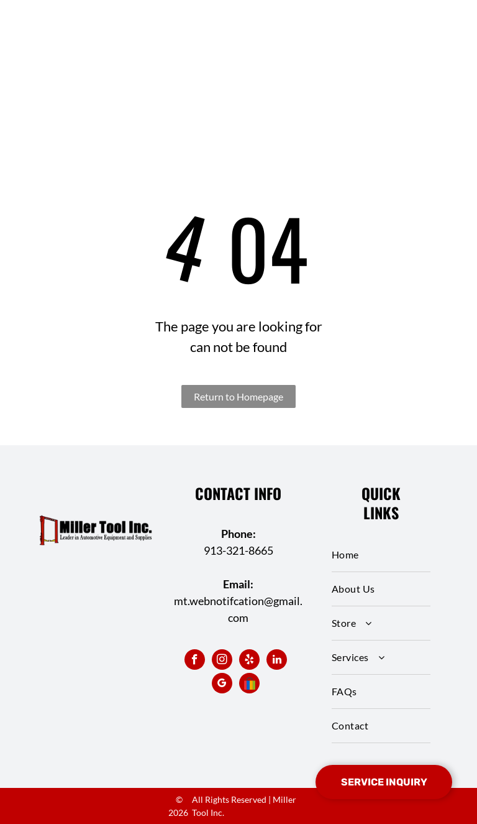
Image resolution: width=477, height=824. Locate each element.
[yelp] (249, 661)
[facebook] (194, 661)
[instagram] (222, 661)
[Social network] (249, 685)
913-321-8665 (238, 550)
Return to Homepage (238, 396)
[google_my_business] (222, 685)
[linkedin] (276, 661)
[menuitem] (381, 555)
